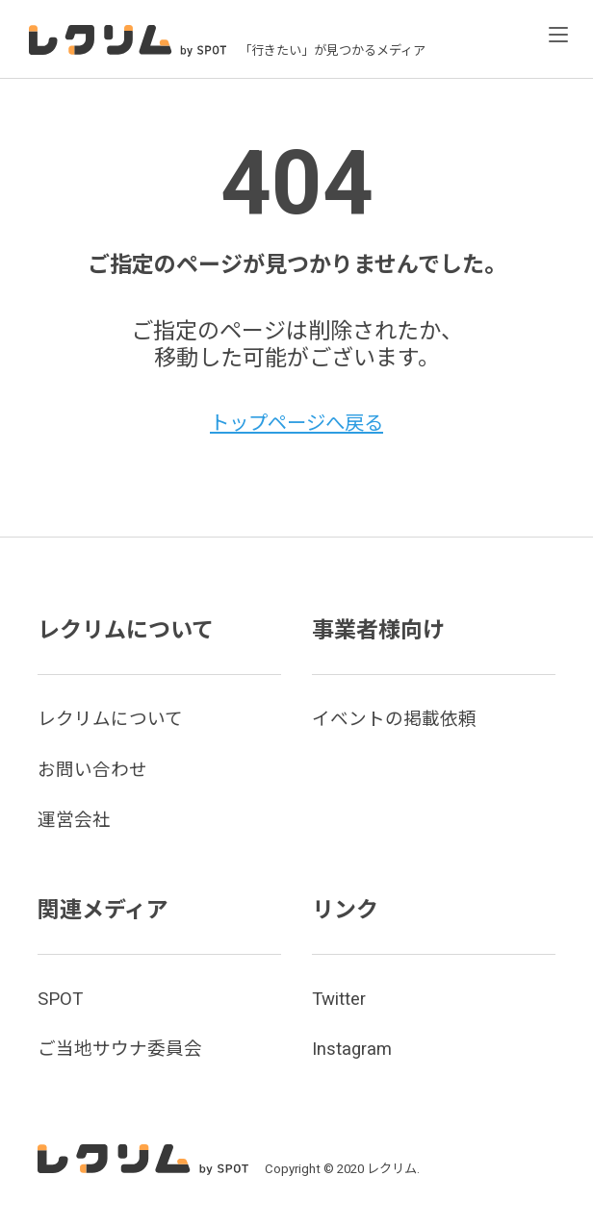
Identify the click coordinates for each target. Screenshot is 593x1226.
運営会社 (76, 820)
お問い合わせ (95, 770)
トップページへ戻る (297, 423)
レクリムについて (114, 719)
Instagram (354, 1049)
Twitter (341, 999)
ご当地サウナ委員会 (124, 1049)
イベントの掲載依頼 (398, 719)
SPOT (62, 999)
